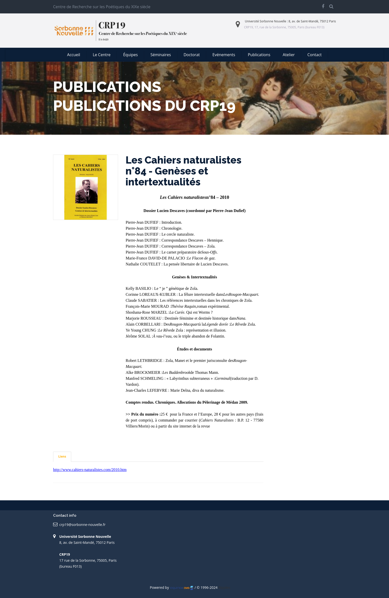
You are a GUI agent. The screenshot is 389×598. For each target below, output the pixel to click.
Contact (314, 54)
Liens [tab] (62, 456)
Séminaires (160, 54)
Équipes (130, 54)
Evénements (223, 54)
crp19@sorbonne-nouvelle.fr (82, 524)
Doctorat (192, 54)
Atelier (289, 54)
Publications (259, 54)
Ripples (224, 587)
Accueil (73, 54)
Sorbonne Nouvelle (273, 21)
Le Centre (102, 54)
